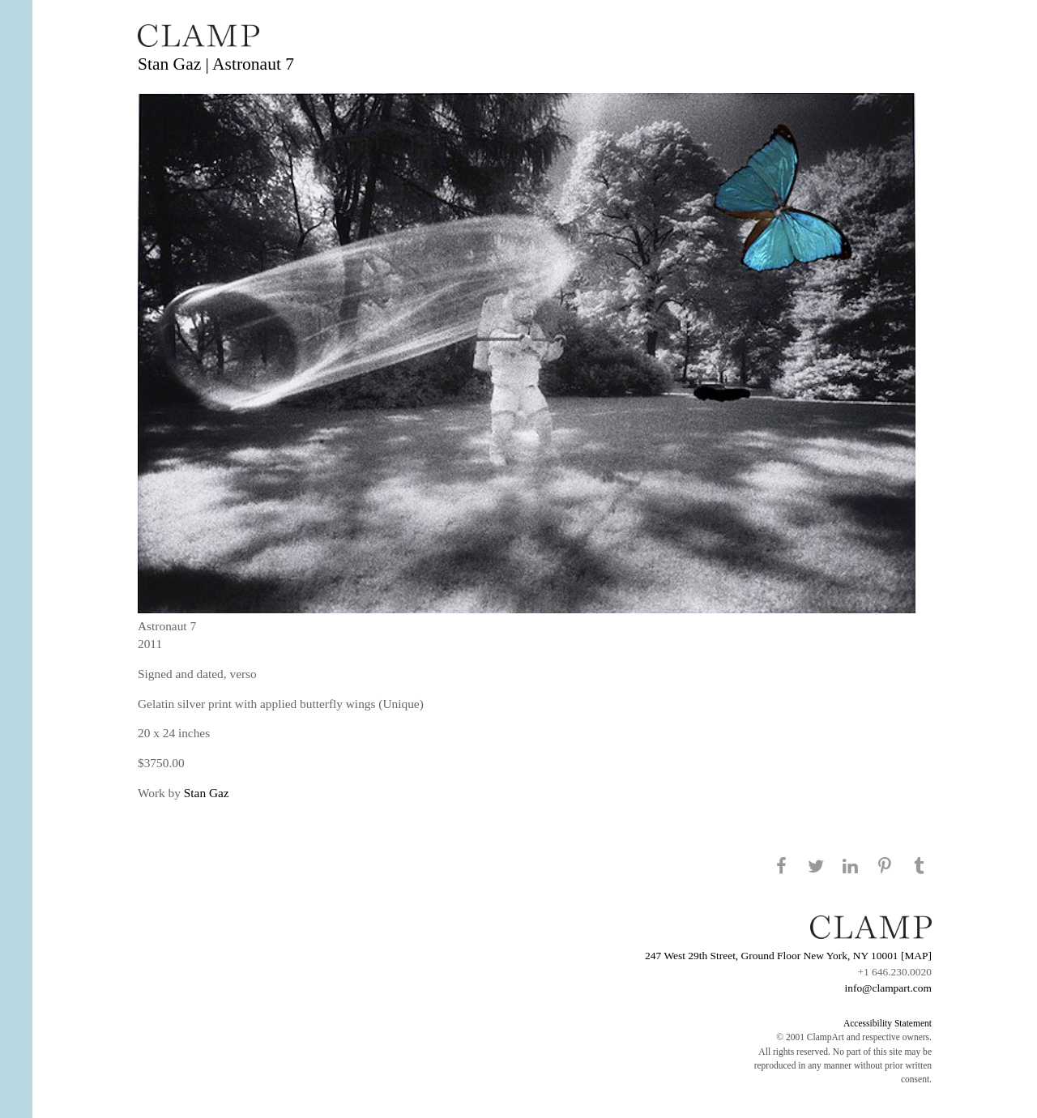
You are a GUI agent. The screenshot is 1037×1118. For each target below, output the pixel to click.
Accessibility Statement (887, 1023)
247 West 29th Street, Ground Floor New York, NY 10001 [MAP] (788, 955)
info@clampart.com (888, 988)
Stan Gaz (206, 793)
